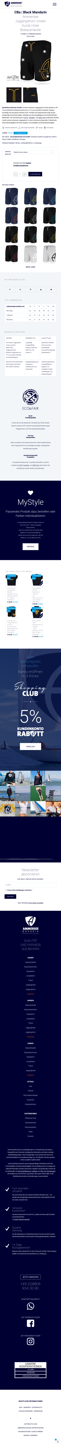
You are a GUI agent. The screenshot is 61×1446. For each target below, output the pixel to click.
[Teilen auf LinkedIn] (41, 290)
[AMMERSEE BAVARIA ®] (25, 4)
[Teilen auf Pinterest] (30, 290)
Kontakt (30, 1136)
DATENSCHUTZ (37, 1407)
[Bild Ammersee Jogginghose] (31, 95)
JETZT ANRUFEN (30, 1277)
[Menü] (53, 4)
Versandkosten (30, 1123)
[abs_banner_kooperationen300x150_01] (30, 1370)
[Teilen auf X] (20, 290)
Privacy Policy (11, 890)
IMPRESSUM (38, 1411)
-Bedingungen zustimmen (19, 890)
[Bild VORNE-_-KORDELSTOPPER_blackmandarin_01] (14, 95)
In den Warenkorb (35, 174)
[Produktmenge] (20, 174)
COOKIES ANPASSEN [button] (26, 1411)
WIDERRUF (27, 1407)
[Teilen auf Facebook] (10, 290)
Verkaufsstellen (30, 1127)
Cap (30, 1086)
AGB (20, 1407)
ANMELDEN (30, 747)
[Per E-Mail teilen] (51, 290)
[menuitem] (53, 4)
